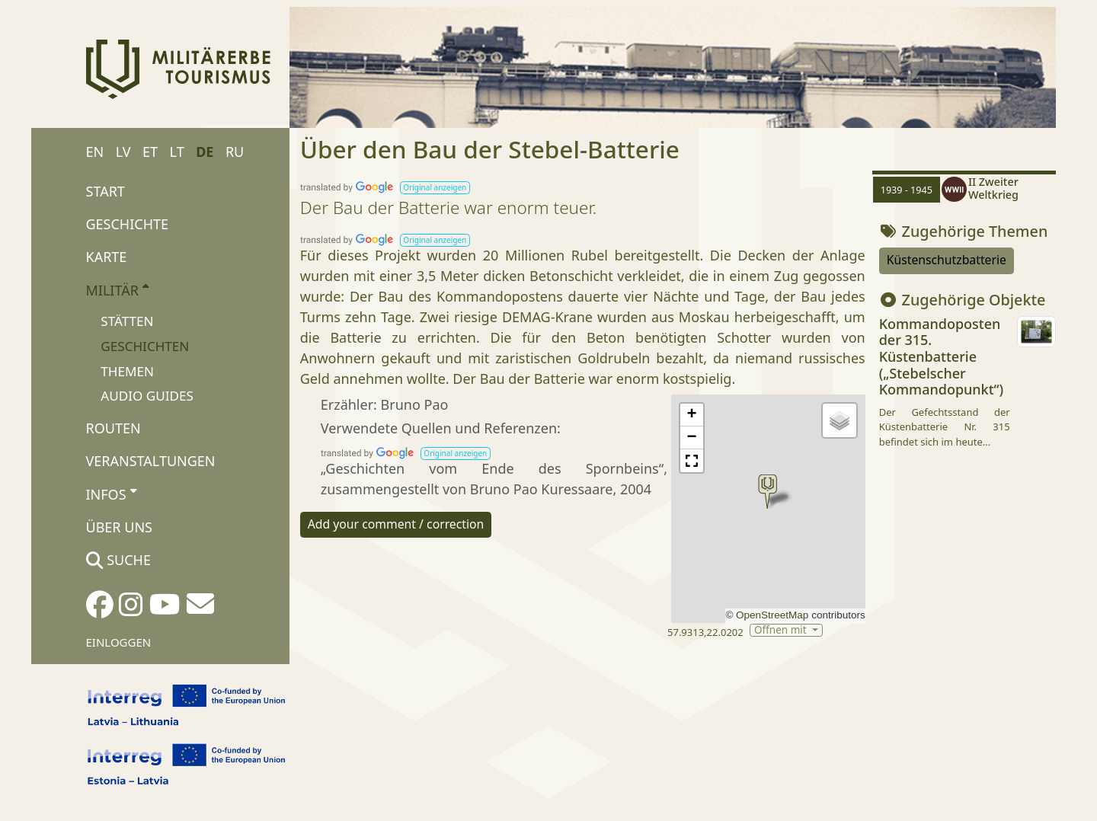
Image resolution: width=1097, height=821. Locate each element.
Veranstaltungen (151, 461)
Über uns (119, 527)
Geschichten (145, 346)
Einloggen (119, 642)
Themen (127, 371)
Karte (106, 257)
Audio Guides (147, 395)
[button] (435, 187)
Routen (113, 428)
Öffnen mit (781, 630)
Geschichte (127, 224)
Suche (118, 560)
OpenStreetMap (772, 615)
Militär (117, 289)
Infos (111, 493)
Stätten (127, 321)
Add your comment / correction (396, 524)
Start (105, 191)
